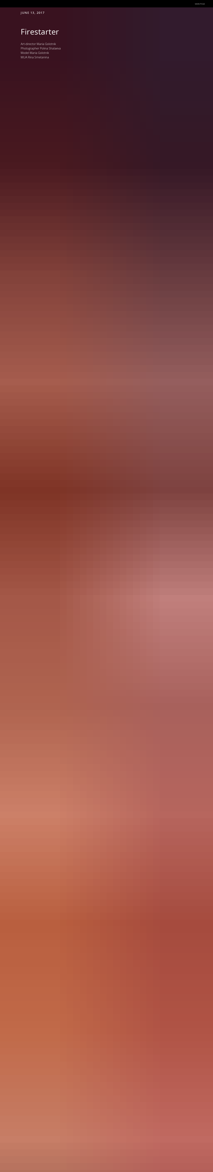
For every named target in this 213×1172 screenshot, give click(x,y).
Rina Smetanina (38, 57)
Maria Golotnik (39, 53)
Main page (200, 4)
